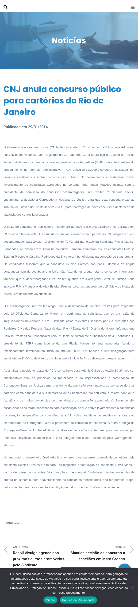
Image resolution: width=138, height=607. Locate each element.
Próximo (97, 554)
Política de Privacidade (78, 600)
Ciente (50, 600)
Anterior (41, 557)
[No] (132, 587)
